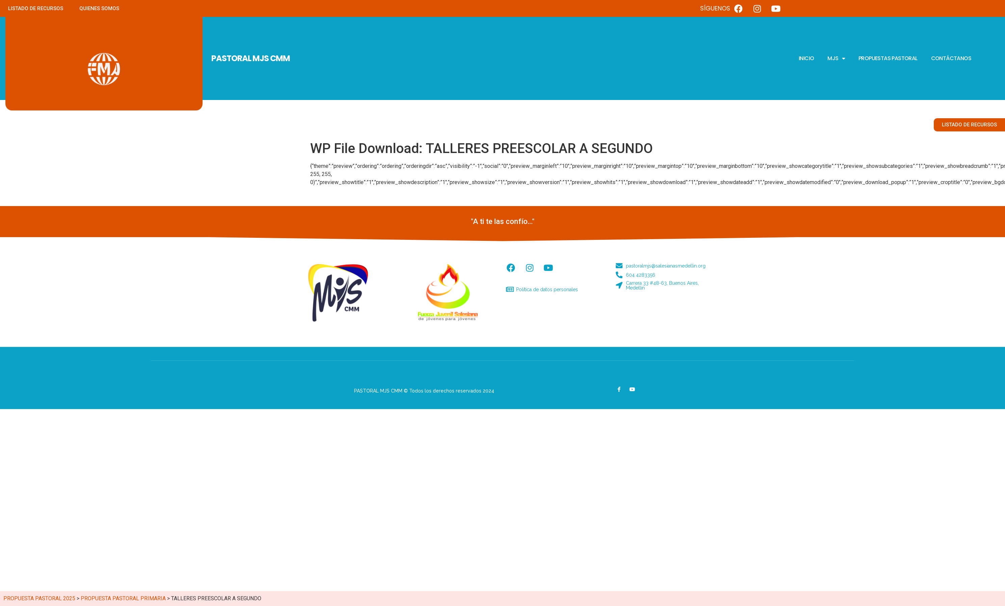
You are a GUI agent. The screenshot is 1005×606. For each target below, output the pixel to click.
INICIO (806, 58)
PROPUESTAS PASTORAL (888, 58)
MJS (836, 58)
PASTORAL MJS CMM (250, 58)
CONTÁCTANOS (951, 58)
